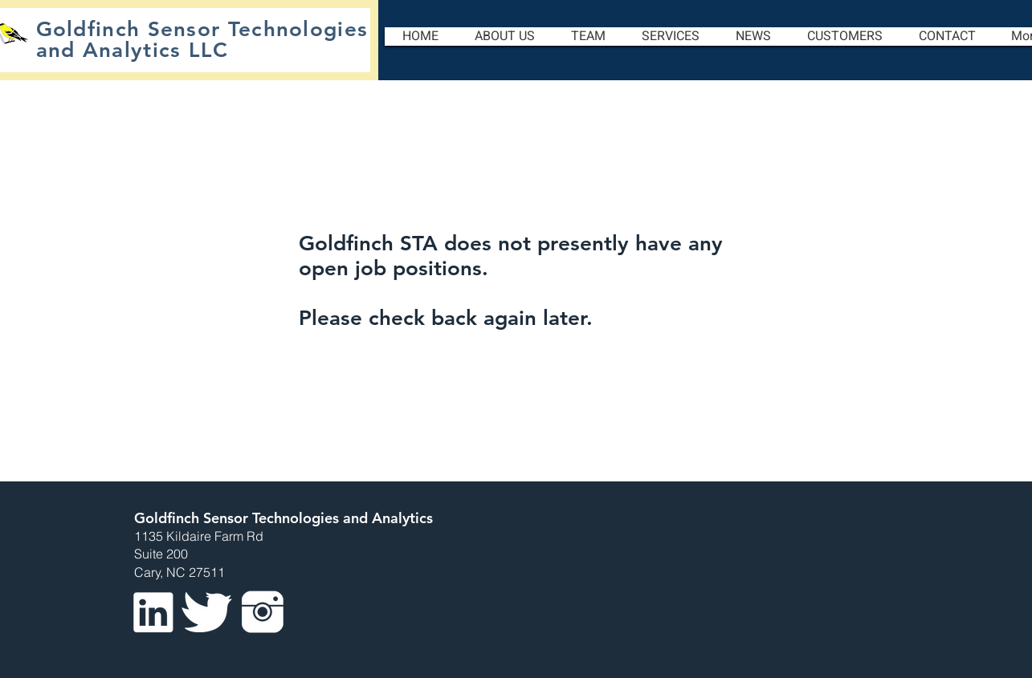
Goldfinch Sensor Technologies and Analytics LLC (202, 40)
